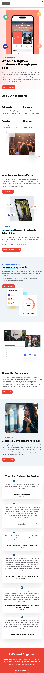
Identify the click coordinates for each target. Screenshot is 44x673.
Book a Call (8, 286)
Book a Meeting (22, 670)
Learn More (8, 191)
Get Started (8, 87)
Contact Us (8, 460)
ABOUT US (7, 392)
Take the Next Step (11, 250)
